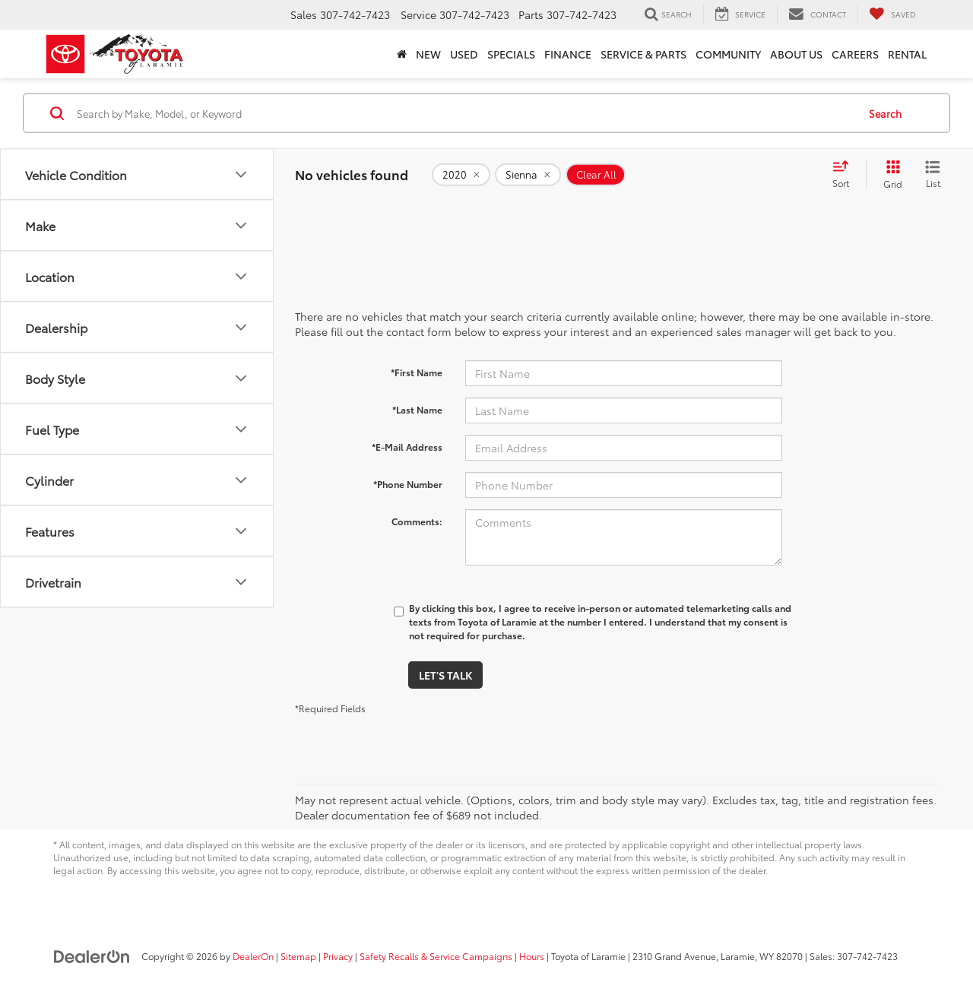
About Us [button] (796, 54)
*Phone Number (407, 483)
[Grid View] (890, 175)
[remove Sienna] (528, 174)
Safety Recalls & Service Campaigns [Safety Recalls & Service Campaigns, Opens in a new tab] (436, 955)
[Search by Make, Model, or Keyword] (464, 113)
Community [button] (728, 54)
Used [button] (464, 54)
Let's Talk (445, 675)
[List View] (933, 175)
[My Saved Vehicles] (892, 14)
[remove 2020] (461, 174)
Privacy (338, 955)
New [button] (428, 54)
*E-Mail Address (407, 446)
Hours (531, 955)
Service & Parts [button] (643, 54)
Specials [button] (511, 54)
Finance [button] (567, 54)
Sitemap (298, 955)
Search (885, 112)
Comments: (416, 521)
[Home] (401, 54)
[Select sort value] (845, 175)
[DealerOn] (92, 955)
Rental (907, 54)
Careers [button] (855, 54)
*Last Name (417, 409)
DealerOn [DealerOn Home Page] (253, 955)
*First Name (416, 372)
